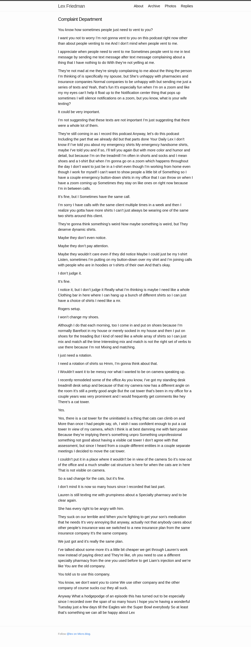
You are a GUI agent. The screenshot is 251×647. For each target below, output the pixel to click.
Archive (154, 6)
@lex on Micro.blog (78, 633)
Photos (170, 6)
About (138, 6)
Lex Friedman (71, 6)
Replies (187, 6)
